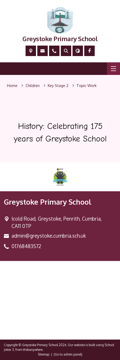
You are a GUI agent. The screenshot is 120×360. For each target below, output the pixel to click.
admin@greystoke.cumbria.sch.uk (48, 235)
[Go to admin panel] (68, 354)
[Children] (33, 86)
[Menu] (113, 68)
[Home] (12, 86)
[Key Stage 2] (58, 86)
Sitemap (43, 354)
